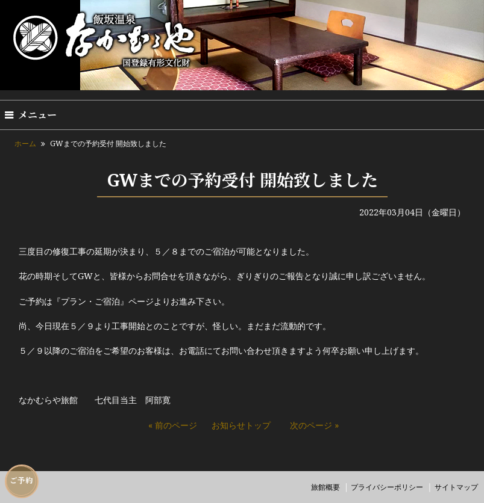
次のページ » (314, 425)
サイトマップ (456, 487)
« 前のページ (172, 425)
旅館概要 (325, 487)
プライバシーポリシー (387, 487)
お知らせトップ (241, 425)
